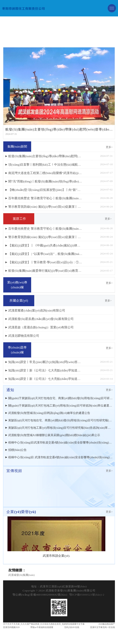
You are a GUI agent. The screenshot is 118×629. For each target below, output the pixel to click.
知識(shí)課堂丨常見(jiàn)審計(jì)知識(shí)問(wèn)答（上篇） (45, 362)
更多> (109, 147)
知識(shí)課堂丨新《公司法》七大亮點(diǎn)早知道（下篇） (45, 370)
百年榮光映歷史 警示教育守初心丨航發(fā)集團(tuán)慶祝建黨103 (45, 198)
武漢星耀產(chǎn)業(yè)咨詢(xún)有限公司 (36, 310)
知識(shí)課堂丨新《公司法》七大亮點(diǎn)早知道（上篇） (45, 378)
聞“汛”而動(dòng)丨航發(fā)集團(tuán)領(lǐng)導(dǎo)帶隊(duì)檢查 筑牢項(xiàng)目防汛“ (45, 181)
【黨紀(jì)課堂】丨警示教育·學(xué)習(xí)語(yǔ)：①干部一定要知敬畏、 (45, 262)
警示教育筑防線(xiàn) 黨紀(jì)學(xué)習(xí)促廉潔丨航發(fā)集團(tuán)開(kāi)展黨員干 (45, 206)
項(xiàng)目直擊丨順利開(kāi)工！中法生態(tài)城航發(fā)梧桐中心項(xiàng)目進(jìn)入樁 (45, 164)
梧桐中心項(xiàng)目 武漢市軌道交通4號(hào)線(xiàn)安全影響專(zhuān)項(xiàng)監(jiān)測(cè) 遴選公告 (60, 457)
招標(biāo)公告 (17, 449)
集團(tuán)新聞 (17, 146)
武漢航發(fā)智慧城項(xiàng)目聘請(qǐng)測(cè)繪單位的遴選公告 (49, 413)
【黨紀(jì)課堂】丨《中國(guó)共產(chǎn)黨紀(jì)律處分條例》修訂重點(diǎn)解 (45, 245)
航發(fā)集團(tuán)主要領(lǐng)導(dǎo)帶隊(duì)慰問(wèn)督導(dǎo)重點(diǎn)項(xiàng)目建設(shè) (45, 156)
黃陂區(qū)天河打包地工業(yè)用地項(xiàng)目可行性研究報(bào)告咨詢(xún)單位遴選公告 (60, 427)
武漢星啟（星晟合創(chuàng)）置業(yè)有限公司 (41, 327)
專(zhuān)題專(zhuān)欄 (17, 350)
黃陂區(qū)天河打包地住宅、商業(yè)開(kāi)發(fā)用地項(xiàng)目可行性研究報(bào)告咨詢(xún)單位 (60, 420)
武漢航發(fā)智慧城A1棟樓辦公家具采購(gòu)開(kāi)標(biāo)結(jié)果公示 (54, 435)
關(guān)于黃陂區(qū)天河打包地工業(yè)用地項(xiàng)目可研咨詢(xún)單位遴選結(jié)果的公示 (60, 405)
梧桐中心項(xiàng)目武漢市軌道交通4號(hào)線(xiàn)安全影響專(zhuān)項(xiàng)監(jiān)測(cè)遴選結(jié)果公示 (60, 442)
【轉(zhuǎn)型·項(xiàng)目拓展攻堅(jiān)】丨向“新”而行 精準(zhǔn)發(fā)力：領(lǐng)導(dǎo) (45, 189)
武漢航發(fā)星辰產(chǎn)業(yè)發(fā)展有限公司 (41, 319)
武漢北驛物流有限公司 (23, 335)
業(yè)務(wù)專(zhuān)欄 (17, 285)
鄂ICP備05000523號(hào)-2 (87, 594)
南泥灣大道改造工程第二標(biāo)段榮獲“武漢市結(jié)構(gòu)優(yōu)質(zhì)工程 (45, 173)
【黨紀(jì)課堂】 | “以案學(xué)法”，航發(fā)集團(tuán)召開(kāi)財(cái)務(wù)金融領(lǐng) (45, 253)
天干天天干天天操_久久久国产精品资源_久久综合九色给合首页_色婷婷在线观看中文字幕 (44, 624)
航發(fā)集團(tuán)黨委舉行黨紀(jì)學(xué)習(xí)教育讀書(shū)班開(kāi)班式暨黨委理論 (45, 270)
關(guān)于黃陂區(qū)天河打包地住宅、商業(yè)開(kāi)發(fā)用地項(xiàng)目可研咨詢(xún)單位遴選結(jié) (60, 398)
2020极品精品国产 (106, 624)
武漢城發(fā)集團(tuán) (21, 574)
